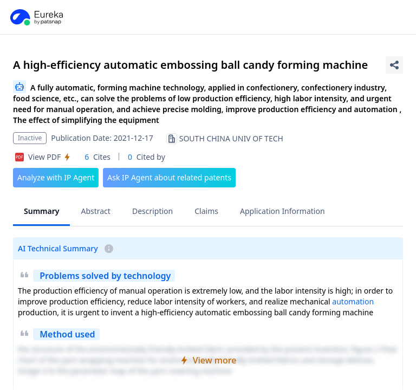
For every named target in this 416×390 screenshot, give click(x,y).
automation (353, 301)
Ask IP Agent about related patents (169, 177)
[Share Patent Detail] (394, 65)
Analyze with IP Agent (55, 177)
